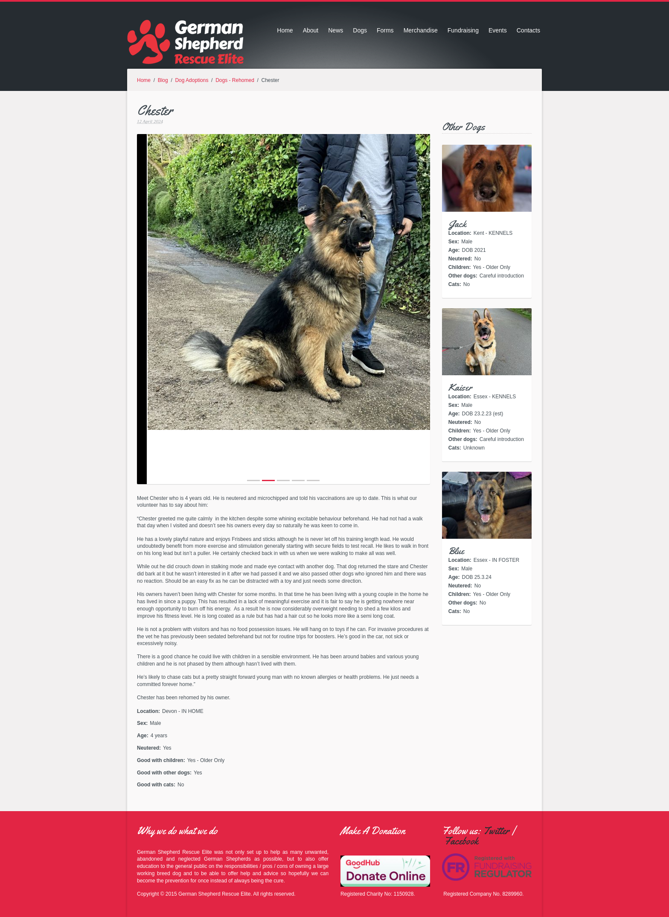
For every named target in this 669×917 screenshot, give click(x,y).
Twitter (496, 830)
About (311, 30)
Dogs (360, 30)
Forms (385, 30)
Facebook (461, 841)
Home (285, 30)
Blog (163, 80)
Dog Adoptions (191, 80)
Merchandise (421, 30)
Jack (457, 224)
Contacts (528, 30)
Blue (456, 551)
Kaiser (460, 388)
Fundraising (463, 30)
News (335, 30)
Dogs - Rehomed (234, 80)
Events (498, 30)
